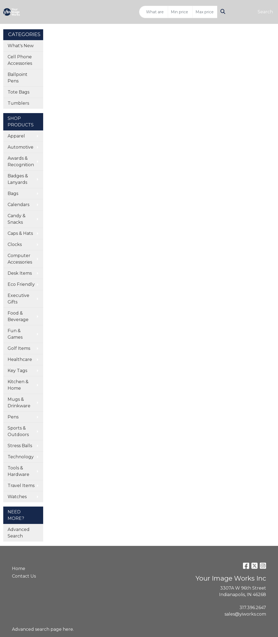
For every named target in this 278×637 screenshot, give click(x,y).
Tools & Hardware (18, 471)
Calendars (18, 204)
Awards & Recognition (21, 161)
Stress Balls (20, 445)
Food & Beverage (18, 316)
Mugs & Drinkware (19, 402)
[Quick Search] (153, 12)
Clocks (15, 244)
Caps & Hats (20, 233)
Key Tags (17, 370)
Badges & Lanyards (18, 179)
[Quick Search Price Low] (180, 12)
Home (18, 568)
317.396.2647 (252, 607)
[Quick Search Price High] (204, 12)
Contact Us (24, 576)
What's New (21, 45)
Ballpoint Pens (17, 78)
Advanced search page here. (43, 629)
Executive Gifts (18, 299)
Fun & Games (15, 334)
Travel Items (21, 485)
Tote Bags (18, 92)
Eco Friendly (21, 284)
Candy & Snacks (17, 219)
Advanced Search (19, 533)
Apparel (16, 136)
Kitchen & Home (18, 385)
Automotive (20, 147)
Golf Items (19, 348)
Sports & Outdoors (18, 431)
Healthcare (20, 359)
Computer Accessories (20, 259)
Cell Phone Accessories (20, 60)
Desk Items (20, 273)
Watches (17, 496)
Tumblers (18, 103)
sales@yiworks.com (245, 614)
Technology (21, 456)
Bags (13, 193)
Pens (13, 417)
